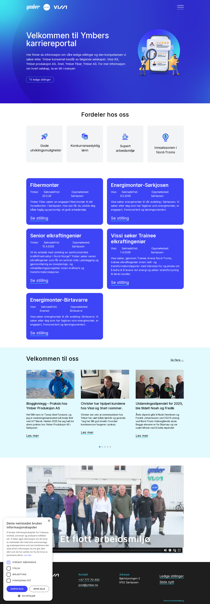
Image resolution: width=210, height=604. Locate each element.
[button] (28, 595)
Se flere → (177, 360)
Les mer (32, 436)
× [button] (49, 521)
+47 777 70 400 (88, 579)
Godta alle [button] (17, 588)
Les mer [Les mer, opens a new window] (28, 555)
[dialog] (27, 559)
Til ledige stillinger (40, 79)
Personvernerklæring (174, 600)
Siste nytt (166, 582)
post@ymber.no (88, 585)
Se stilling (39, 218)
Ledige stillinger (171, 576)
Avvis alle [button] (39, 588)
